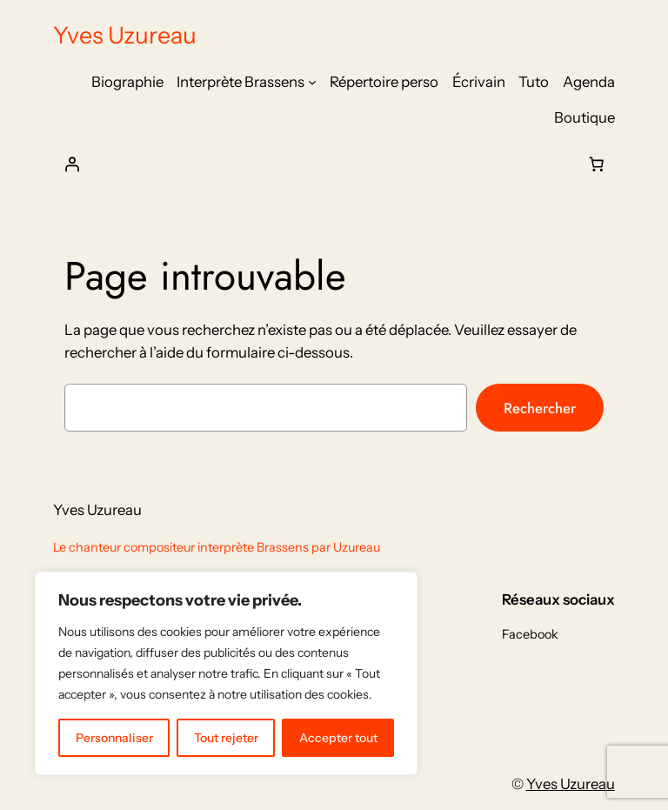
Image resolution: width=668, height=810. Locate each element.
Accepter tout (338, 738)
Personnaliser (114, 738)
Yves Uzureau (125, 35)
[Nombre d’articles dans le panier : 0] (596, 163)
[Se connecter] (71, 163)
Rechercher (540, 408)
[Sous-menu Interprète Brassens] (312, 81)
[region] (226, 673)
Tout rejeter (226, 738)
